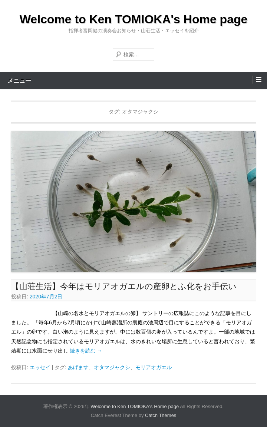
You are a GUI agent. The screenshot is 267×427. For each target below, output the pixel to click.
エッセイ (40, 367)
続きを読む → (86, 351)
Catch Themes (160, 415)
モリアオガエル (153, 367)
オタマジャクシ (112, 367)
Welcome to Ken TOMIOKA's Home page (134, 19)
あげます (78, 367)
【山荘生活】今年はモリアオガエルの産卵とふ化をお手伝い (124, 286)
